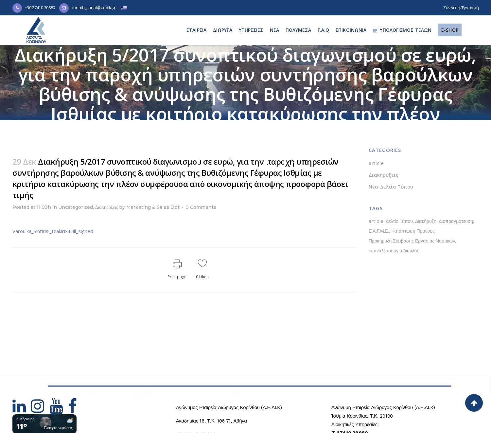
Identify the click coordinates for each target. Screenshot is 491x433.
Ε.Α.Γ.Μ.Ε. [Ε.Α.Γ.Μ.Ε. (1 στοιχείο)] (379, 231)
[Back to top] (474, 403)
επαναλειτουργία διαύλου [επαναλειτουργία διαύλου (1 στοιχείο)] (394, 251)
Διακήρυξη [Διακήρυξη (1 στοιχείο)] (425, 221)
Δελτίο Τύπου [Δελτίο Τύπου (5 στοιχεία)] (399, 221)
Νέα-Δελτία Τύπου (391, 186)
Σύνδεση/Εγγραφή (461, 7)
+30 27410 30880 (40, 7)
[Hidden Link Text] (21, 410)
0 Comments (200, 207)
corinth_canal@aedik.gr (94, 7)
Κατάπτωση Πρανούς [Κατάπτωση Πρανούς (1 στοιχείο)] (412, 231)
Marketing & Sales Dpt (153, 207)
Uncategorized (75, 207)
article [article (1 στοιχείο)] (376, 221)
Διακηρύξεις (106, 207)
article (376, 163)
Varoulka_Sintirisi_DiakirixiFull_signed (52, 231)
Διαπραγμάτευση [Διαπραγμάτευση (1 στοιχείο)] (456, 221)
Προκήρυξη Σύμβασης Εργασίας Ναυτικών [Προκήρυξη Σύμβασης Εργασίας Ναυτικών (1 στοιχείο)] (412, 241)
